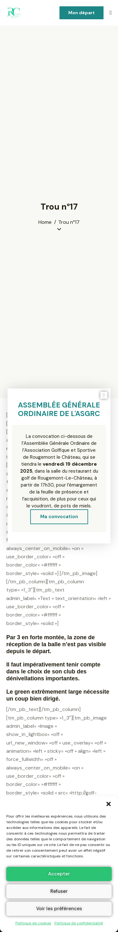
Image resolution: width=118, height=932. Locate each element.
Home (45, 222)
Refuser (59, 891)
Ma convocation (59, 516)
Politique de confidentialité (78, 923)
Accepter (59, 874)
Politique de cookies (33, 923)
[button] (108, 804)
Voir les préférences (59, 908)
